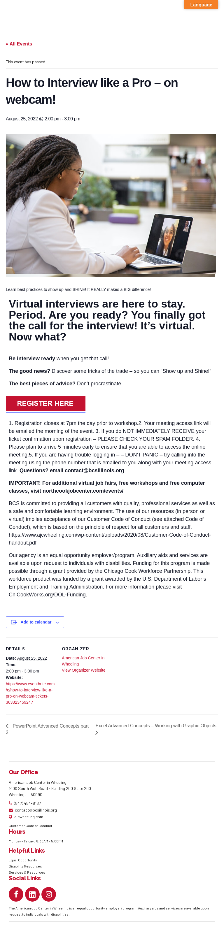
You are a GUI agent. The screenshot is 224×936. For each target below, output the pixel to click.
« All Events (19, 43)
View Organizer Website (84, 670)
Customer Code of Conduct (30, 825)
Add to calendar (36, 622)
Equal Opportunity (23, 860)
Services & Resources (27, 872)
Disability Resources (25, 866)
